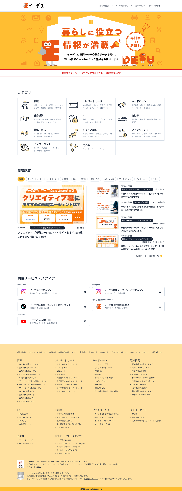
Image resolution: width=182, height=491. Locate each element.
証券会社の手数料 (139, 371)
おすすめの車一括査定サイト (68, 417)
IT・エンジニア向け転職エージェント (33, 381)
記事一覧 (139, 6)
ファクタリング (125, 179)
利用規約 (52, 352)
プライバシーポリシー (119, 352)
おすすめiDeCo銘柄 (139, 388)
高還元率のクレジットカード (68, 378)
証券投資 (65, 179)
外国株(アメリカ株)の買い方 (143, 381)
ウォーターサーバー (27, 440)
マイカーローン (63, 427)
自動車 (83, 179)
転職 (21, 179)
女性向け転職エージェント (29, 368)
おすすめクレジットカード (67, 364)
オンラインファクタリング (105, 421)
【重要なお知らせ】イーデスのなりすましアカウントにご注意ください (91, 73)
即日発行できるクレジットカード (70, 381)
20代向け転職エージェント (29, 371)
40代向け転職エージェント (29, 378)
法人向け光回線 (138, 417)
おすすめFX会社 (25, 417)
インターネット (142, 179)
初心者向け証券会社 (140, 374)
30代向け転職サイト (27, 401)
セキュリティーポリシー (139, 352)
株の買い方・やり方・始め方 (143, 378)
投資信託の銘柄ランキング (142, 391)
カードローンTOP (101, 364)
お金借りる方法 (101, 381)
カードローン (51, 179)
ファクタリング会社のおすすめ (107, 414)
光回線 (134, 414)
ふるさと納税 (109, 179)
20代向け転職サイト (27, 398)
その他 (155, 179)
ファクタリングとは (102, 424)
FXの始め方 (23, 414)
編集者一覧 (104, 352)
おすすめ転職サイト (27, 391)
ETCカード (61, 371)
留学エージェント (26, 443)
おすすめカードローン (103, 368)
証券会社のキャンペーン (141, 368)
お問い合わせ (154, 6)
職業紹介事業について (67, 352)
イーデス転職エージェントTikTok (69, 447)
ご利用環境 (82, 352)
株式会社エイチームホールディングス (72, 464)
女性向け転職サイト (27, 395)
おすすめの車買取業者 (65, 414)
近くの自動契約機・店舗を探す (107, 391)
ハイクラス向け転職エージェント (32, 385)
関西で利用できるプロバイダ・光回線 (146, 421)
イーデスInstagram (64, 440)
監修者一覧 (93, 352)
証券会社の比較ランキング (142, 364)
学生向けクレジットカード (67, 385)
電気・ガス (94, 179)
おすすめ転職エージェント (29, 364)
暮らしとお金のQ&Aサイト (67, 450)
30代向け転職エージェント (29, 374)
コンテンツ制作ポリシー (122, 6)
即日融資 (98, 374)
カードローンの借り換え (104, 378)
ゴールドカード (63, 368)
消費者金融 (99, 371)
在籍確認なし (100, 388)
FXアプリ (22, 421)
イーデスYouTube (63, 453)
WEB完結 (98, 385)
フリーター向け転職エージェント (32, 388)
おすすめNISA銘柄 (139, 385)
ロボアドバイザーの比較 (141, 395)
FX (74, 179)
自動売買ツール (25, 424)
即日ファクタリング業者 (104, 417)
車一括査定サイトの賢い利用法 (69, 424)
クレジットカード (35, 179)
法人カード (61, 374)
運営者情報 (104, 6)
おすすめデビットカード (66, 391)
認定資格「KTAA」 (91, 479)
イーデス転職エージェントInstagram (71, 443)
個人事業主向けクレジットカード (70, 388)
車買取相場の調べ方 (64, 421)
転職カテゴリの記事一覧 (147, 256)
